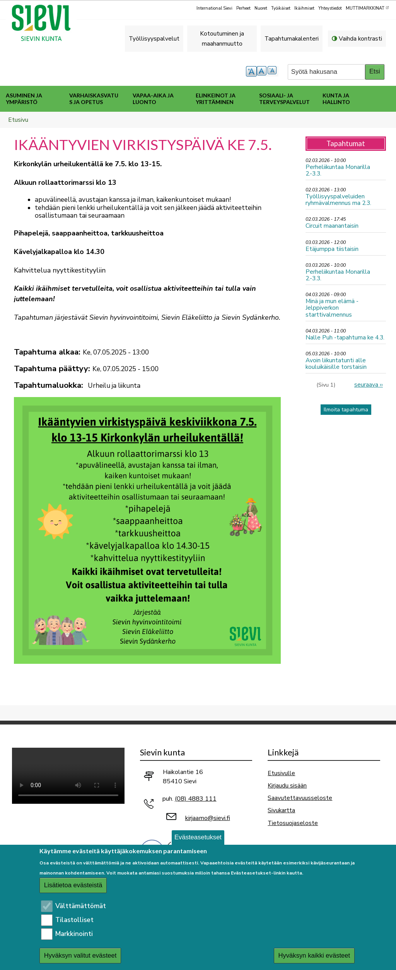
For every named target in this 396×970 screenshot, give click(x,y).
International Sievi (214, 8)
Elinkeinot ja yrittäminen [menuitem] (216, 98)
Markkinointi (74, 933)
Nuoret (260, 8)
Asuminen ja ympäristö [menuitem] (24, 98)
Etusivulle (281, 773)
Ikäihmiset (304, 8)
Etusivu (18, 120)
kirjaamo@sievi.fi (207, 818)
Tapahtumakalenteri (292, 38)
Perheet (243, 8)
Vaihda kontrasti (360, 38)
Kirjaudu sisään (287, 785)
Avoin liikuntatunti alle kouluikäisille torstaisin (336, 363)
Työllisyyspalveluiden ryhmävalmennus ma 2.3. (338, 199)
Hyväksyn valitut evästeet (80, 955)
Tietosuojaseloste (293, 823)
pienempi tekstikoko (273, 71)
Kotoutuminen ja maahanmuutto (222, 38)
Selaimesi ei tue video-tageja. (68, 776)
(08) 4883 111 (196, 798)
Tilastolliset (74, 919)
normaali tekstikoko (262, 71)
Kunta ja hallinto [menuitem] (336, 98)
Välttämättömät (80, 906)
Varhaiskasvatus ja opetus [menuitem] (93, 98)
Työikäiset (280, 8)
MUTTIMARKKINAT (368, 7)
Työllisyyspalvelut (154, 38)
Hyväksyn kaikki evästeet (314, 955)
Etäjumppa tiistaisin (332, 249)
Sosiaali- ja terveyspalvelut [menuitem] (284, 98)
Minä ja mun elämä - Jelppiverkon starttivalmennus (332, 307)
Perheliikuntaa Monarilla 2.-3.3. (338, 170)
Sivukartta (281, 810)
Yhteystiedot (330, 8)
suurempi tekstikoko (251, 71)
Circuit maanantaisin (332, 226)
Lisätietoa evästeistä (73, 885)
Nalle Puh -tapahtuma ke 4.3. (345, 337)
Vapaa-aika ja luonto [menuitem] (153, 98)
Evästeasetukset (198, 837)
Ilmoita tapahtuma (346, 409)
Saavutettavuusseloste (300, 798)
